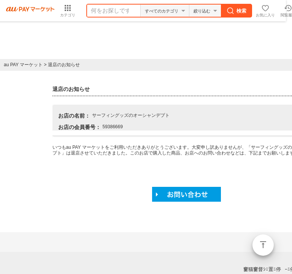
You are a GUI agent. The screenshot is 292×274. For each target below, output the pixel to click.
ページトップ (263, 245)
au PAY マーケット (23, 64)
